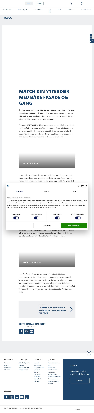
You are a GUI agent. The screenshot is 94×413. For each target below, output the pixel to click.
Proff (42, 3)
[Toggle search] (71, 3)
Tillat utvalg (46, 225)
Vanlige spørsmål (39, 367)
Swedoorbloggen (24, 367)
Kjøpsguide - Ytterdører (37, 371)
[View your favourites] (76, 3)
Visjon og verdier (53, 379)
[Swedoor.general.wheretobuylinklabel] (82, 3)
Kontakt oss (52, 367)
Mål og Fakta (37, 379)
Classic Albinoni (30, 163)
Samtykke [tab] (19, 191)
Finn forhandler (52, 370)
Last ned (36, 363)
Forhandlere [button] (86, 9)
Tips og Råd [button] (50, 11)
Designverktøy (23, 370)
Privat (31, 3)
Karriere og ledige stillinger (53, 382)
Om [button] (59, 9)
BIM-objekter (38, 365)
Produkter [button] (7, 9)
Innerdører (7, 363)
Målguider (37, 381)
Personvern (51, 372)
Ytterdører (7, 370)
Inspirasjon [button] (22, 9)
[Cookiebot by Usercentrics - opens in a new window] (79, 186)
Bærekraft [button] (38, 9)
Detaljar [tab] (47, 191)
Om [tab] (74, 191)
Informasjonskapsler (54, 376)
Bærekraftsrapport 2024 (53, 364)
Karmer (6, 365)
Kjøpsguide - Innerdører (37, 375)
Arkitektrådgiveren (24, 363)
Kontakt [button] (71, 9)
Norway (75, 409)
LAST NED (79, 380)
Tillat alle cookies (73, 225)
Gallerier (21, 365)
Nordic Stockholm (31, 262)
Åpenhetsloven (52, 374)
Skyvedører (7, 367)
